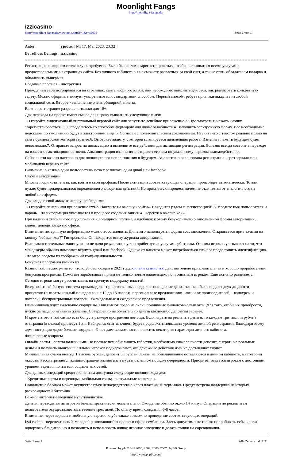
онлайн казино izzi (148, 268)
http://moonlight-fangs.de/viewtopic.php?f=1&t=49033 (61, 32)
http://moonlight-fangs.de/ (146, 12)
